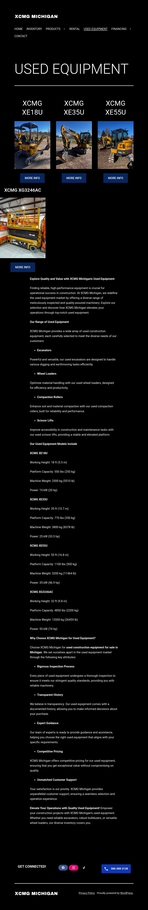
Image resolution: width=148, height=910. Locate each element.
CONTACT (20, 36)
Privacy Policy (87, 893)
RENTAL (74, 29)
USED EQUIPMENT (96, 29)
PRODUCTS (53, 29)
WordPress (126, 893)
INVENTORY (34, 29)
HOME (18, 29)
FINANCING (119, 29)
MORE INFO (32, 178)
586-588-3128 (115, 869)
